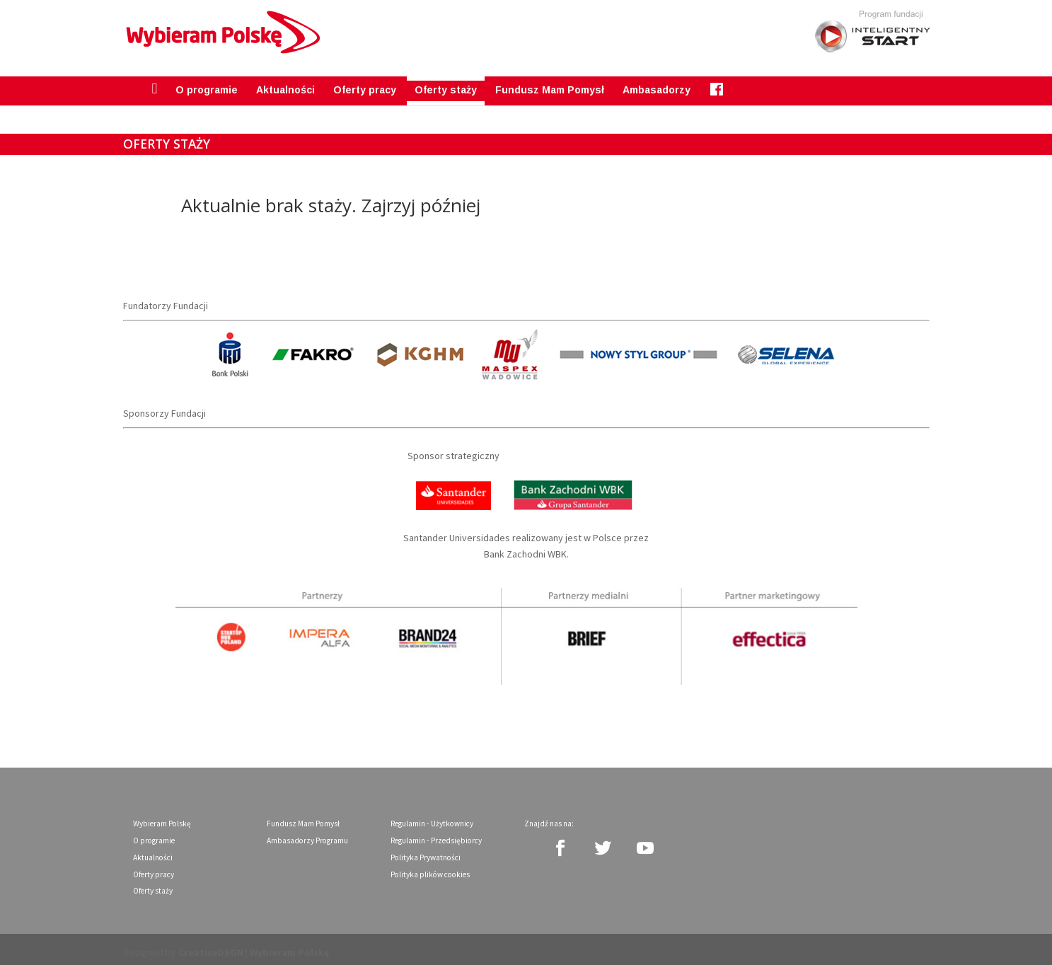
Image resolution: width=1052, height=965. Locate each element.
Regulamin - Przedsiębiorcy (436, 833)
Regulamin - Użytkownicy (432, 817)
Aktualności (285, 83)
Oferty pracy (364, 83)
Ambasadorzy (656, 83)
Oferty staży (446, 83)
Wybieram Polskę (162, 817)
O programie (206, 83)
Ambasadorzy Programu (307, 833)
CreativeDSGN (210, 946)
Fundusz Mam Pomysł (549, 83)
